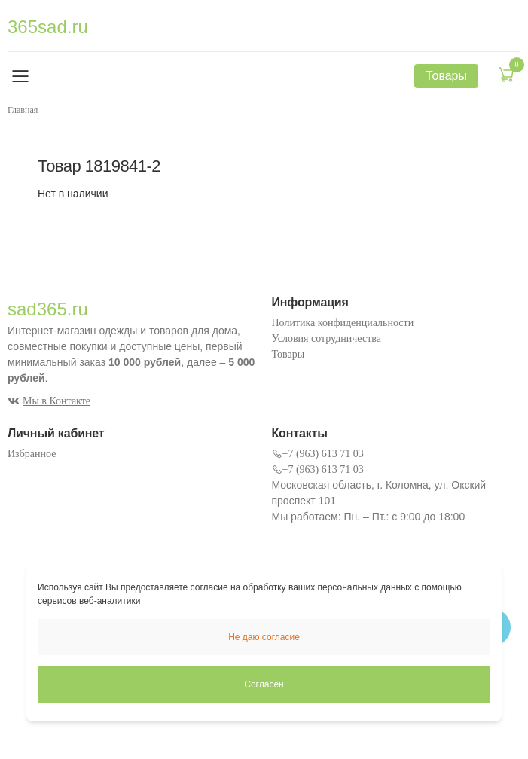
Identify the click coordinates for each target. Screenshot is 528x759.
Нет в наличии (73, 193)
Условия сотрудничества (326, 338)
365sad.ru (48, 27)
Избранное (32, 453)
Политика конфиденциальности (343, 322)
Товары (288, 354)
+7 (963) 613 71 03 (318, 453)
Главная (23, 110)
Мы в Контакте (49, 401)
